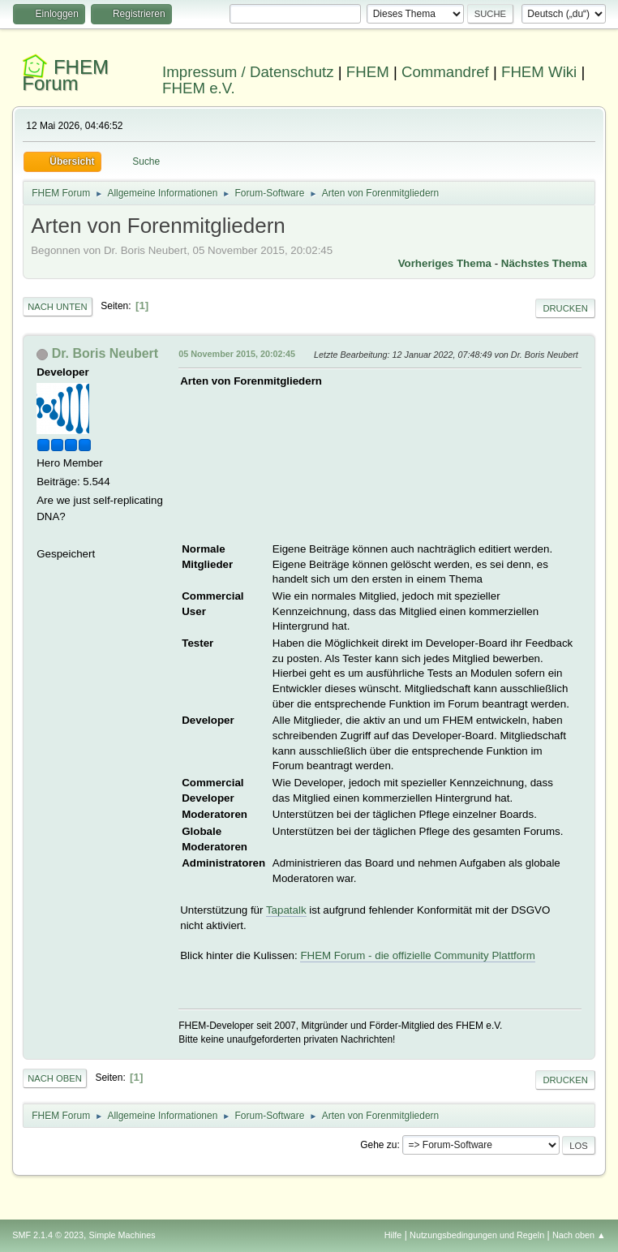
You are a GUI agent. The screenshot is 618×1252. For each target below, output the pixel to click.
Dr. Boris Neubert (105, 353)
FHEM (367, 71)
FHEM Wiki (539, 71)
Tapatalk (286, 910)
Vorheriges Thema (444, 263)
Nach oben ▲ (579, 1235)
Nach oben (55, 1078)
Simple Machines (122, 1235)
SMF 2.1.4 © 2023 (48, 1235)
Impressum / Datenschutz (248, 71)
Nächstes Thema (544, 263)
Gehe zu (378, 1145)
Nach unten (57, 307)
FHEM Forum (65, 75)
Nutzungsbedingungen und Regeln (477, 1235)
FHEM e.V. (198, 88)
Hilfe (393, 1235)
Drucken (565, 308)
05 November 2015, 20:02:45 (236, 354)
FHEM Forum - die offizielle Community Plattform (417, 955)
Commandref (445, 71)
